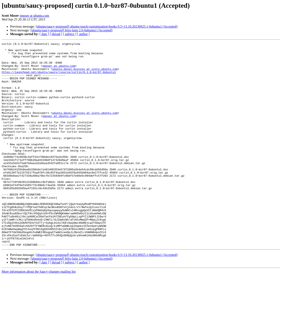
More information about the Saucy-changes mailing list (39, 312)
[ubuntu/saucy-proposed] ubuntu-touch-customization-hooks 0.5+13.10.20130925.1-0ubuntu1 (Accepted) (107, 26)
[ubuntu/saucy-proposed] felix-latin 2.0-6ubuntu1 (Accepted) (72, 30)
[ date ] (44, 34)
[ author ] (83, 34)
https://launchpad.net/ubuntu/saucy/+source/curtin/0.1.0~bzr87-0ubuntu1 (59, 78)
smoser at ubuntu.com (34, 15)
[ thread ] (56, 34)
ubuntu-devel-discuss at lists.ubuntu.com (85, 74)
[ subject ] (69, 34)
